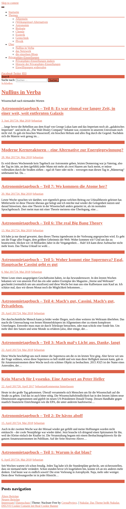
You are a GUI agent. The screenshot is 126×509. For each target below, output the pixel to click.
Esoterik (20, 34)
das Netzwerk (23, 51)
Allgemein (22, 18)
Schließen (7, 83)
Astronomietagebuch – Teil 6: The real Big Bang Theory (52, 223)
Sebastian (36, 120)
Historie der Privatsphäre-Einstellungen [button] (38, 64)
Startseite (13, 12)
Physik (19, 41)
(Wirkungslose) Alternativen (32, 22)
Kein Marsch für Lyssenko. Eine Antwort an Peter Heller (53, 379)
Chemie (20, 31)
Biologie (20, 28)
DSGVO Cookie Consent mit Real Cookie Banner (29, 505)
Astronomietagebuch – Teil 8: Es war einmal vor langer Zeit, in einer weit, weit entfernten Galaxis (58, 110)
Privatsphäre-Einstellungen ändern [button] (35, 60)
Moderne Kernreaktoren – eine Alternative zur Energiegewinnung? (62, 149)
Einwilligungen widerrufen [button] (31, 67)
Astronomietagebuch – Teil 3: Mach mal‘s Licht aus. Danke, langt (60, 342)
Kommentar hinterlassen (60, 386)
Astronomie (22, 25)
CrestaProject (69, 502)
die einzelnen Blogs (27, 54)
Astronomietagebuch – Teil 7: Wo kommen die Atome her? (54, 186)
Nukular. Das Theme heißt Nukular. (99, 502)
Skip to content (10, 2)
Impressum (7, 502)
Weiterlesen (8, 142)
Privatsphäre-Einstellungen (23, 57)
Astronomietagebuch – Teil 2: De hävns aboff (42, 415)
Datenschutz (23, 502)
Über (11, 44)
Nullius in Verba (25, 47)
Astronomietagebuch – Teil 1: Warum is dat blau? (46, 452)
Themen (13, 15)
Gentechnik (22, 37)
